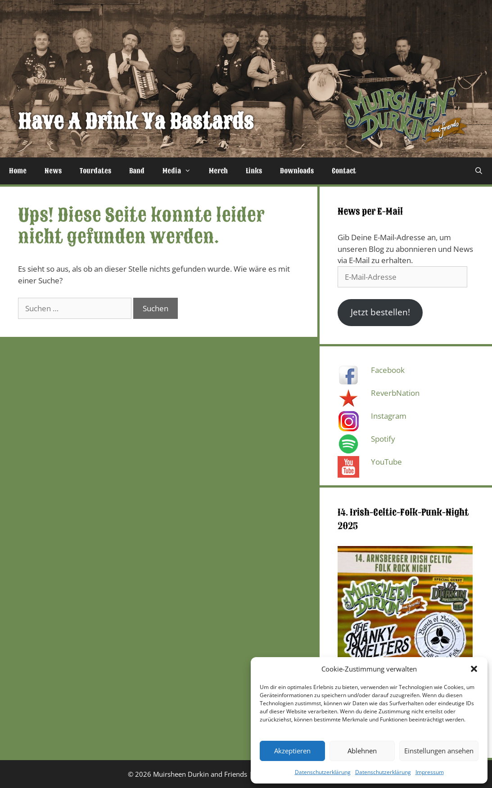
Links (254, 170)
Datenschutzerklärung (323, 772)
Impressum (429, 772)
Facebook (388, 370)
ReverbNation (395, 393)
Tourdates (95, 170)
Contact (344, 170)
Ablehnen (362, 750)
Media (181, 170)
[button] (473, 668)
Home (18, 170)
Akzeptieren (292, 750)
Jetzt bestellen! (380, 312)
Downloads (297, 170)
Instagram (388, 416)
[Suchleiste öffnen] (478, 170)
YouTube (386, 462)
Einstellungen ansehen (439, 750)
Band (136, 170)
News (53, 170)
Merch (218, 170)
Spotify (383, 439)
